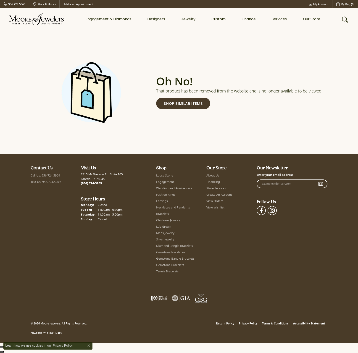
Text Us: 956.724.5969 (46, 182)
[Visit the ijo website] (159, 298)
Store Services (216, 188)
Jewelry (188, 19)
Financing (213, 182)
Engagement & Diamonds (108, 19)
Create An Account (219, 194)
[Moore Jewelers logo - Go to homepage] (36, 19)
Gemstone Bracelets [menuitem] (170, 265)
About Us (212, 175)
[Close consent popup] (88, 345)
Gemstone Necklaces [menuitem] (170, 252)
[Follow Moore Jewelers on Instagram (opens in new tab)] (272, 210)
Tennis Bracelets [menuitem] (167, 271)
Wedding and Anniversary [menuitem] (174, 188)
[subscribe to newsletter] (320, 184)
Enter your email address (275, 175)
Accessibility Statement (309, 323)
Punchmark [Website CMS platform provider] (54, 333)
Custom (218, 19)
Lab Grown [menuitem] (163, 226)
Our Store (311, 19)
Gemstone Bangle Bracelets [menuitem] (175, 258)
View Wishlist (215, 207)
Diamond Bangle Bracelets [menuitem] (174, 246)
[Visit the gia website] (181, 298)
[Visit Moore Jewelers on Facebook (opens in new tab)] (261, 210)
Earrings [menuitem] (162, 201)
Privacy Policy (248, 323)
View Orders (214, 201)
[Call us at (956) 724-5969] (91, 183)
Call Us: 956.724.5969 (45, 175)
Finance (249, 19)
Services (279, 19)
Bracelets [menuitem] (162, 214)
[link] (14, 4)
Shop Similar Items (183, 104)
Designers (156, 19)
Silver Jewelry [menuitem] (165, 239)
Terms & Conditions (275, 323)
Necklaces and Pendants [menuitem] (173, 207)
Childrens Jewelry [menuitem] (168, 220)
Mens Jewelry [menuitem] (165, 233)
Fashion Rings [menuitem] (165, 194)
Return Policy (225, 323)
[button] (318, 4)
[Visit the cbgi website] (201, 298)
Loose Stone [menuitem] (164, 175)
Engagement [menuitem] (165, 182)
